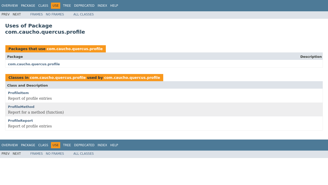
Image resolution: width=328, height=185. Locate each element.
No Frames (55, 14)
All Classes (84, 14)
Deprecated (84, 5)
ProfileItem (18, 93)
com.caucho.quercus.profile (74, 49)
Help (114, 5)
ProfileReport (20, 121)
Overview (10, 5)
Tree (67, 5)
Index (102, 5)
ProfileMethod (21, 107)
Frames (36, 14)
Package (28, 5)
